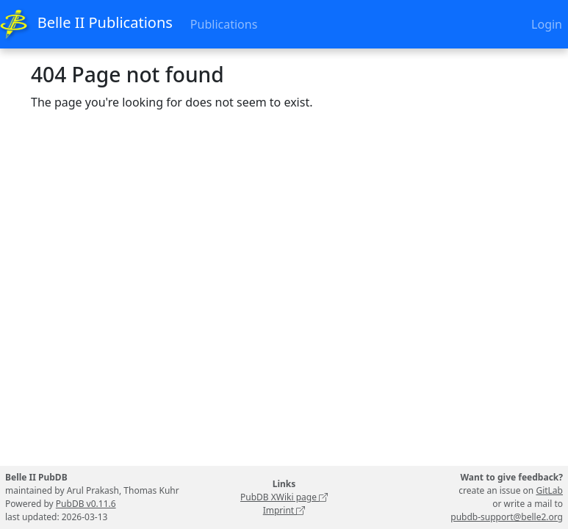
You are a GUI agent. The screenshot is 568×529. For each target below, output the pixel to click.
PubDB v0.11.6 (86, 503)
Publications (223, 24)
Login (546, 24)
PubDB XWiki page (284, 497)
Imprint (284, 510)
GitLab (549, 490)
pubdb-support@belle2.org (506, 517)
